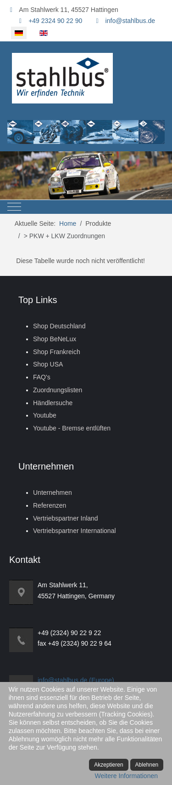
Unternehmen (52, 492)
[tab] (35, 180)
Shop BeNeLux (54, 339)
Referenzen (49, 505)
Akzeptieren (108, 765)
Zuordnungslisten (57, 390)
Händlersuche (52, 403)
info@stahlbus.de (130, 20)
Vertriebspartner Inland (65, 518)
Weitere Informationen (126, 775)
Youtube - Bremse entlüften (72, 428)
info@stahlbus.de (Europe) (76, 680)
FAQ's (41, 377)
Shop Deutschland (59, 326)
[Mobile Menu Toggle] (14, 207)
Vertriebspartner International (74, 530)
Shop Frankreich (56, 351)
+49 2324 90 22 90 (55, 20)
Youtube (44, 415)
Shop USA (48, 364)
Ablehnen (147, 765)
